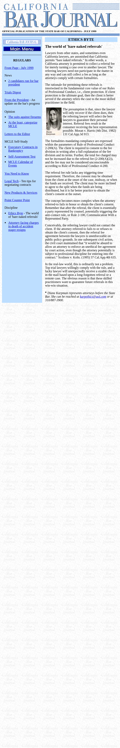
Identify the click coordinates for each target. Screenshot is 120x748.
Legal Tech (12, 181)
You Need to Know (17, 173)
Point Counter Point (17, 200)
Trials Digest (13, 92)
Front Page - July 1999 (19, 68)
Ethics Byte (15, 213)
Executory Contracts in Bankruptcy (23, 148)
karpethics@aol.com (93, 296)
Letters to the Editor (17, 134)
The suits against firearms (24, 117)
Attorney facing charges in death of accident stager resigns (23, 226)
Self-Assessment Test (22, 156)
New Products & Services (21, 192)
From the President (17, 100)
